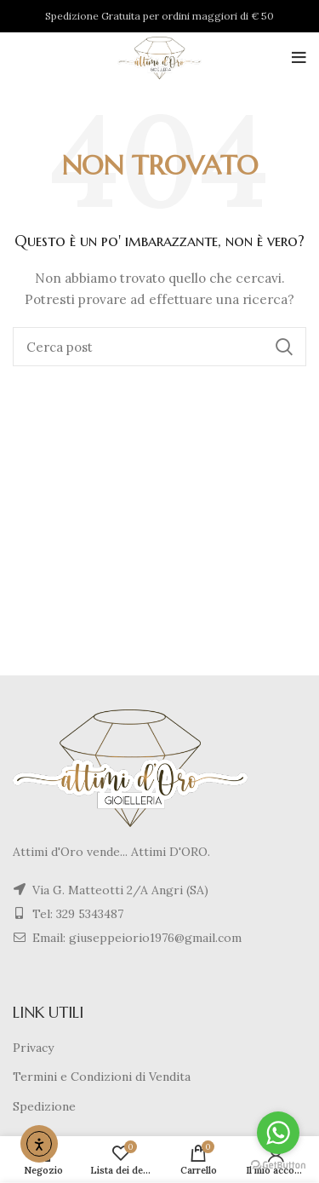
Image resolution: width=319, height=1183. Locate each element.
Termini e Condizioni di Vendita (102, 1076)
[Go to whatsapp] (278, 1132)
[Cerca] (159, 346)
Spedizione (44, 1106)
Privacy (33, 1047)
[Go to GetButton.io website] (278, 1165)
